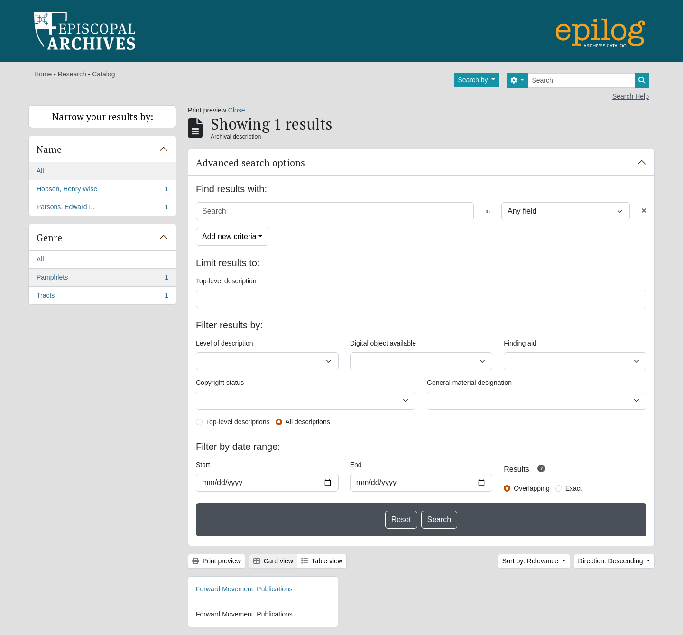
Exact (573, 488)
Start (203, 464)
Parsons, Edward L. (102, 208)
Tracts (102, 297)
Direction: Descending (611, 561)
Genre (49, 237)
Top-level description (226, 281)
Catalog (103, 74)
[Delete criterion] (643, 211)
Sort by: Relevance (531, 561)
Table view (321, 561)
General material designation (469, 382)
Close (236, 110)
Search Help (630, 96)
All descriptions (308, 422)
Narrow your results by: (102, 116)
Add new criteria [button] (229, 237)
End (356, 464)
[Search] (581, 80)
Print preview (216, 561)
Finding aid (520, 343)
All (40, 171)
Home (43, 74)
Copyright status (220, 382)
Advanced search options (250, 162)
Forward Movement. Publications (244, 589)
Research (72, 74)
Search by (474, 80)
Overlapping (532, 488)
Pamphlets (102, 279)
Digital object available (383, 343)
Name (49, 149)
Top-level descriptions (238, 422)
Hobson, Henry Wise (102, 190)
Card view (273, 561)
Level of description (224, 343)
